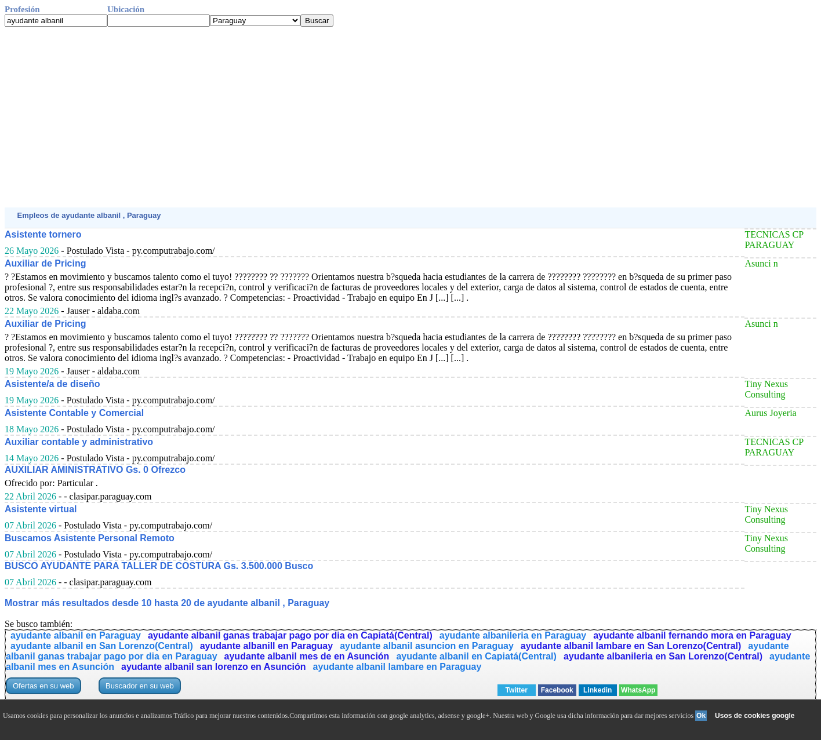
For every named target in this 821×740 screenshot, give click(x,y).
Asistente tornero (43, 234)
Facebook (557, 690)
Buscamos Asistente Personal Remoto (90, 538)
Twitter (517, 690)
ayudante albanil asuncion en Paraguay (427, 646)
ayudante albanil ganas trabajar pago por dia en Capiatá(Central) (290, 635)
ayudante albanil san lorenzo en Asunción (213, 667)
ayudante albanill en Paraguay (266, 646)
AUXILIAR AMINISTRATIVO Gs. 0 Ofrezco (95, 470)
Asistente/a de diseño (52, 384)
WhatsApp (638, 690)
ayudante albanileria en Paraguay (512, 635)
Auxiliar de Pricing (45, 263)
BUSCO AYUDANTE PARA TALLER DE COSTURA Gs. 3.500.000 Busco (159, 566)
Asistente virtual (41, 509)
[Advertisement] (352, 117)
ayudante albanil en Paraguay (75, 635)
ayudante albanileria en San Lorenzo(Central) (663, 656)
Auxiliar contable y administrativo (79, 442)
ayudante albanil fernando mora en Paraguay (692, 635)
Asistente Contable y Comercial (74, 413)
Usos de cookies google (754, 716)
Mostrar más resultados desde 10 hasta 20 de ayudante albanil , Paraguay (167, 603)
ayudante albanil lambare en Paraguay (397, 667)
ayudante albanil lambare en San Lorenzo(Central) (631, 646)
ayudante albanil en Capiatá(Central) (476, 656)
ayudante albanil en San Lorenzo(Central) (101, 646)
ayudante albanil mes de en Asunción (307, 656)
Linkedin (597, 690)
